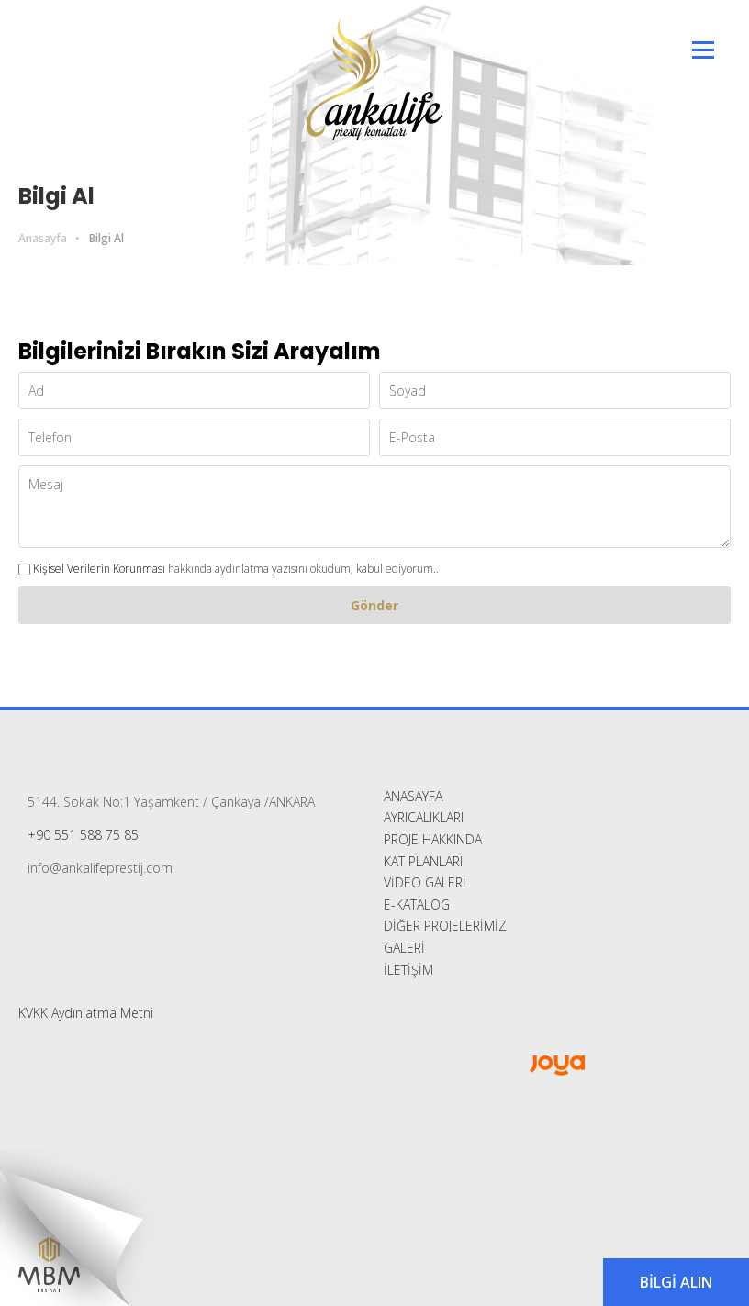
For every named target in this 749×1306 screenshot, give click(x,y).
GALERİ (404, 947)
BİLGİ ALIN (676, 1282)
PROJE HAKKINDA (433, 839)
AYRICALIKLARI (424, 817)
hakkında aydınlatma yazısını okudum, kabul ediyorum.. (228, 569)
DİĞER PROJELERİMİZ (445, 925)
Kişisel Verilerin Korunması (99, 568)
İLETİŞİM (408, 969)
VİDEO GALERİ (425, 882)
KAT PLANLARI (423, 861)
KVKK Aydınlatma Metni (85, 1012)
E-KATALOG (417, 904)
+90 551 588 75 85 (83, 834)
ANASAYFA (413, 796)
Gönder (374, 605)
